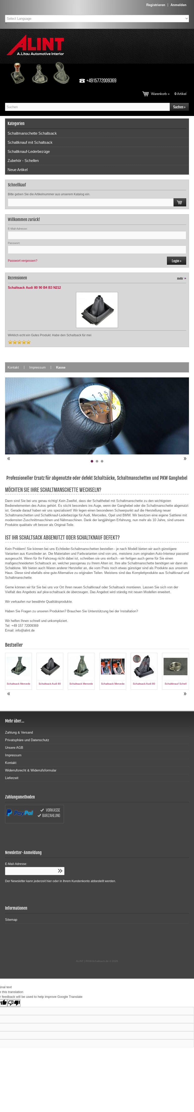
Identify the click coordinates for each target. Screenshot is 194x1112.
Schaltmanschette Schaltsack (32, 133)
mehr (181, 278)
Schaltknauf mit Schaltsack (30, 142)
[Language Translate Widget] (97, 18)
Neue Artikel (18, 169)
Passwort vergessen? (22, 260)
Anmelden (178, 5)
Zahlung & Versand (19, 732)
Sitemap (11, 920)
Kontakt (13, 367)
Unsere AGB (14, 748)
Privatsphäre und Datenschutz (27, 740)
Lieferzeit (11, 778)
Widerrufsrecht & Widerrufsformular (30, 770)
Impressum (37, 367)
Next (185, 459)
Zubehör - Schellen (23, 160)
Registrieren (155, 5)
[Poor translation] (13, 1003)
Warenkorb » (168, 94)
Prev (9, 459)
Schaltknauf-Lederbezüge (29, 151)
